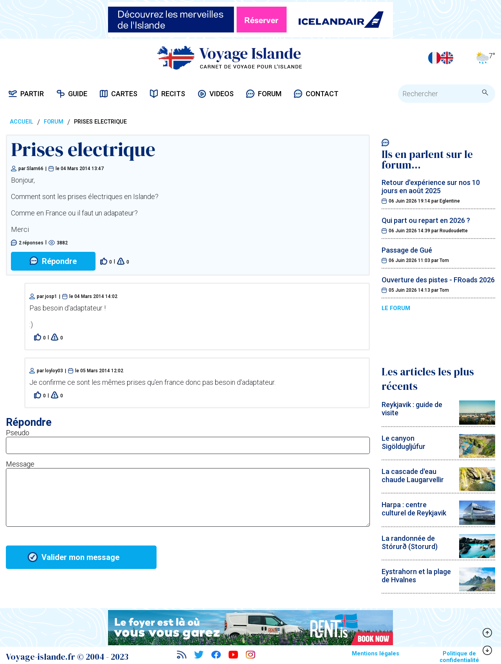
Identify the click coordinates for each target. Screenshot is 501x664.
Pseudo (17, 433)
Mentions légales (375, 653)
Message (20, 464)
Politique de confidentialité (459, 657)
